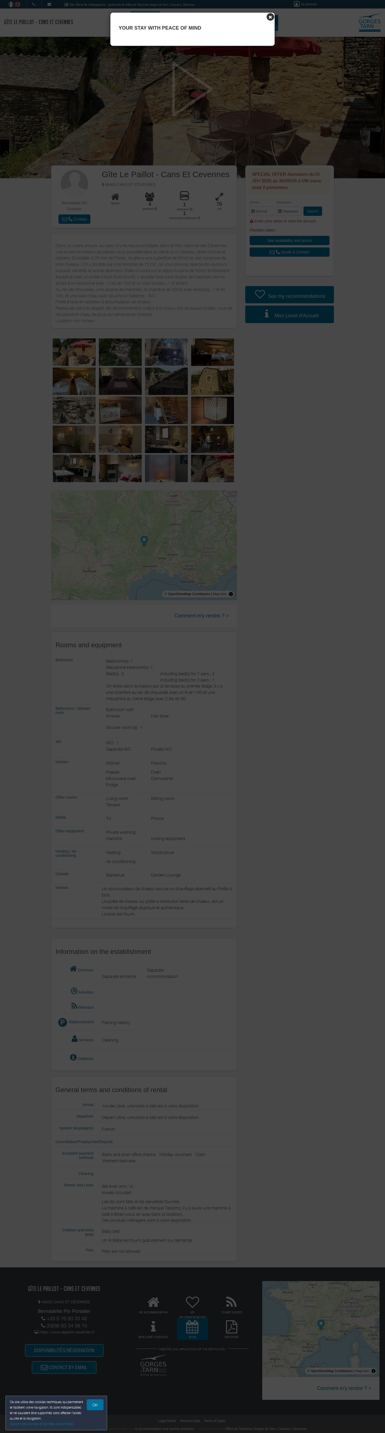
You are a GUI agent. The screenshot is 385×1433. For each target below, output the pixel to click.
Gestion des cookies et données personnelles (42, 1424)
